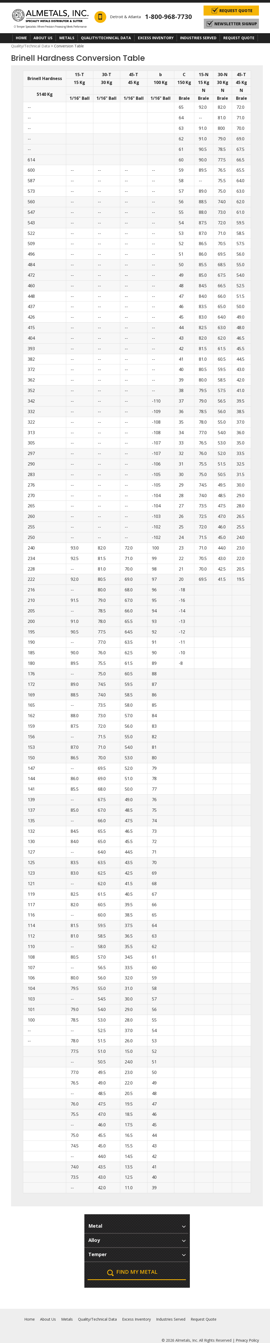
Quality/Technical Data (106, 37)
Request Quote (238, 37)
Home (21, 37)
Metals (66, 37)
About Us (42, 37)
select (183, 1226)
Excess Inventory (155, 37)
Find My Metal (136, 1271)
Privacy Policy (247, 1340)
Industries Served (198, 37)
